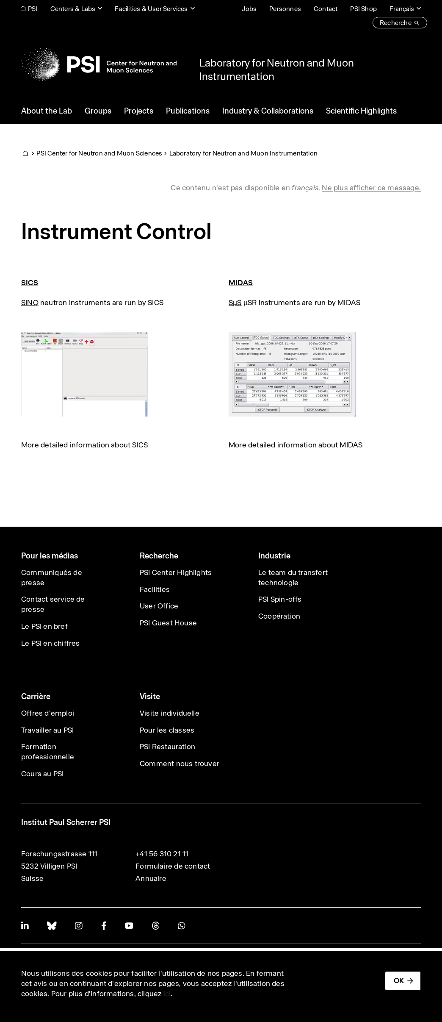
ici (167, 993)
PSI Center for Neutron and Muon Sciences (99, 153)
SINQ (30, 302)
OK (399, 980)
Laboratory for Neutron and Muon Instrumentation (243, 153)
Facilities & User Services (151, 8)
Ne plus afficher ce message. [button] (371, 187)
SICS (29, 282)
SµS (235, 302)
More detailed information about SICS (84, 445)
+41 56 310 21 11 (161, 854)
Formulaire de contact (172, 866)
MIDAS (241, 282)
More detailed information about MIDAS (295, 445)
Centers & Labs (73, 8)
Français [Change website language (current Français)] (402, 8)
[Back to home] (98, 64)
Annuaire (150, 878)
